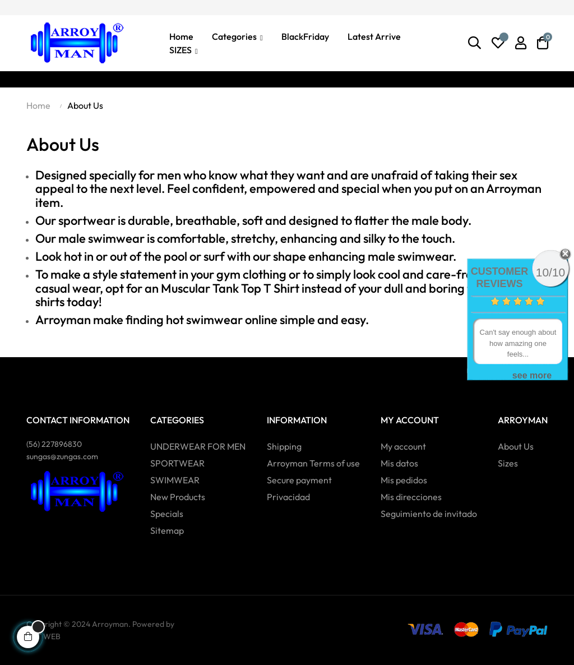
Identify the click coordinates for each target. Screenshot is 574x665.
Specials (166, 513)
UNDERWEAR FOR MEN (198, 446)
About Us (516, 446)
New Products (177, 496)
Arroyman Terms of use (313, 463)
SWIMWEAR (175, 480)
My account (403, 446)
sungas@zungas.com (62, 456)
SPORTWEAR (177, 463)
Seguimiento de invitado (429, 513)
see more (532, 375)
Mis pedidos (404, 480)
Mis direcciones (411, 496)
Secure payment (299, 480)
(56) (54, 444)
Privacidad (288, 496)
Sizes (508, 463)
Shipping (284, 446)
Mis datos (399, 463)
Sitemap (167, 530)
